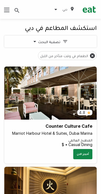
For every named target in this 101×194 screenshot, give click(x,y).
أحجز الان (83, 154)
